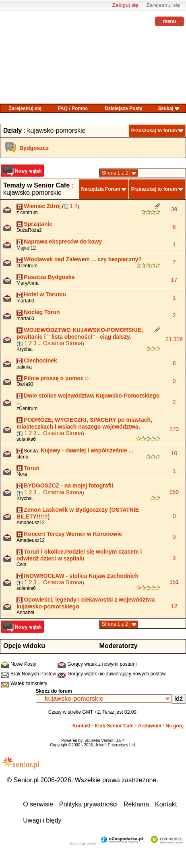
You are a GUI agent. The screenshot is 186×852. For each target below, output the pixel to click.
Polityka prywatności (88, 804)
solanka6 (26, 439)
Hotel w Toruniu (45, 294)
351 (174, 582)
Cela (22, 564)
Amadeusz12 (31, 522)
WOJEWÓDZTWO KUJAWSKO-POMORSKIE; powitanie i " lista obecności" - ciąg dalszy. (80, 333)
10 (174, 453)
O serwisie (38, 804)
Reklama (136, 804)
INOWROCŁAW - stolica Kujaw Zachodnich (81, 576)
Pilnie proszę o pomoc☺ (56, 378)
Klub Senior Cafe (114, 726)
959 (174, 492)
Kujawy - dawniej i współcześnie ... (87, 450)
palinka (24, 367)
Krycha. (25, 349)
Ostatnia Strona (62, 343)
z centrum (27, 212)
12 (174, 606)
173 (174, 429)
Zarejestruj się (163, 5)
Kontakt (81, 726)
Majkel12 (26, 248)
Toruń (31, 468)
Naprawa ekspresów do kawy (63, 241)
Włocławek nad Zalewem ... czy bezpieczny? (83, 259)
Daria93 (25, 384)
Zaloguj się (125, 5)
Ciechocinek (40, 360)
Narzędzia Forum (100, 189)
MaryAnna (28, 283)
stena (22, 457)
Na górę (174, 726)
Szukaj (165, 108)
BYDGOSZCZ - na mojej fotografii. (69, 485)
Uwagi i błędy (42, 820)
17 (174, 280)
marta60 (25, 301)
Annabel (25, 612)
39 (174, 209)
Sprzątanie (38, 224)
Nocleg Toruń (42, 312)
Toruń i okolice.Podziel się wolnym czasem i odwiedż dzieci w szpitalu (79, 555)
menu (169, 21)
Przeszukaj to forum (154, 130)
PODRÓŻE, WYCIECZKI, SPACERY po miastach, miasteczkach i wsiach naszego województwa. (84, 423)
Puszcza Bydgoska (49, 277)
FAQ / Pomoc (73, 108)
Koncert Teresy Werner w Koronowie (73, 534)
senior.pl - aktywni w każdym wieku (22, 40)
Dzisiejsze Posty (123, 108)
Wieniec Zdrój (42, 206)
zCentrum (27, 266)
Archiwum (149, 726)
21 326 (174, 339)
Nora (22, 474)
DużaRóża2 (29, 230)
